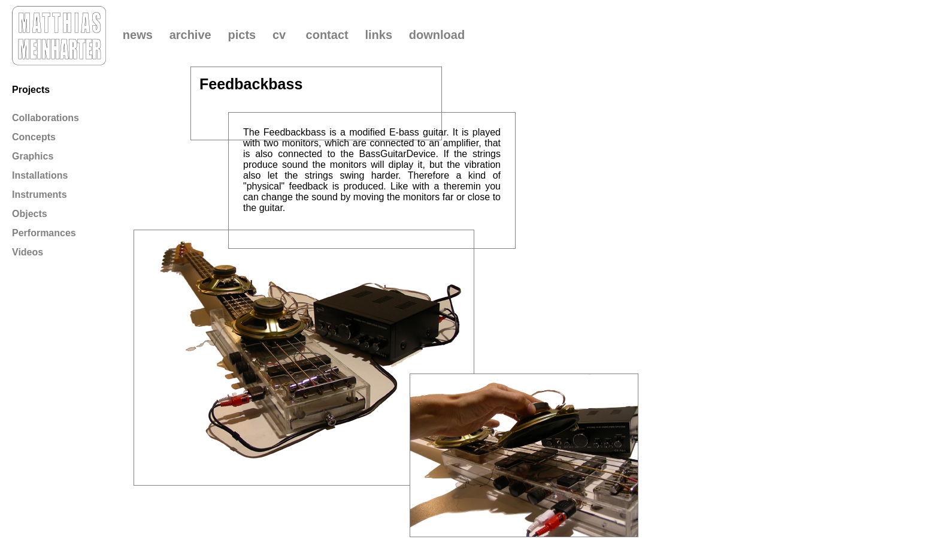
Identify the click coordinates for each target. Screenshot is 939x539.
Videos (27, 252)
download (437, 34)
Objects (29, 214)
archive (190, 34)
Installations (40, 175)
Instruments (39, 194)
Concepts (34, 137)
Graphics (32, 156)
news (138, 34)
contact (327, 34)
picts (242, 34)
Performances (44, 233)
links (378, 34)
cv (279, 34)
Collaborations (45, 118)
